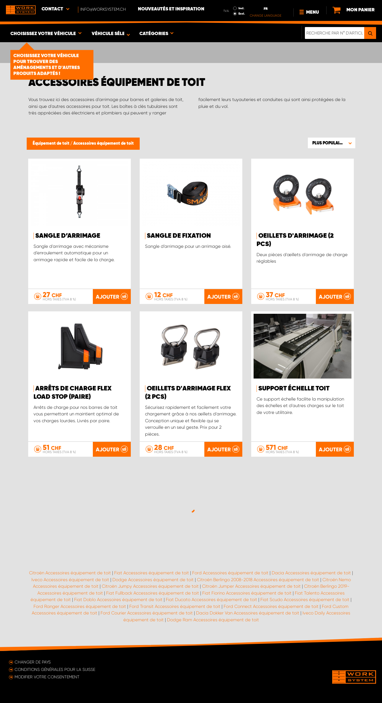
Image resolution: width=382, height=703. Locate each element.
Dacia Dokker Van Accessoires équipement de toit (247, 613)
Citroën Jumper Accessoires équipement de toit (251, 586)
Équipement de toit (51, 143)
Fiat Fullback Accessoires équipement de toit (152, 593)
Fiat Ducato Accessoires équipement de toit (211, 599)
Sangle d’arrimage (67, 236)
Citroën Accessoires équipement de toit (70, 573)
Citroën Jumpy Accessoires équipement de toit (150, 586)
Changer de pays (33, 662)
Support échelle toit (294, 388)
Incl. (241, 8)
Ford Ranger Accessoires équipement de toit (80, 606)
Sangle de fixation (179, 236)
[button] (331, 143)
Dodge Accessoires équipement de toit (153, 579)
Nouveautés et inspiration (171, 9)
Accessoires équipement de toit (103, 143)
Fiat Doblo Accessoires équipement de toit (118, 599)
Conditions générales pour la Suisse (55, 669)
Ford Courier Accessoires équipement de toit (147, 613)
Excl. (241, 13)
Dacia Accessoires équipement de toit (311, 573)
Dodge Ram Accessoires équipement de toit (213, 619)
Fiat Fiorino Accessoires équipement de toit (247, 593)
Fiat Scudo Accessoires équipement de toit (304, 599)
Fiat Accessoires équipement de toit (151, 573)
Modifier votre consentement (47, 676)
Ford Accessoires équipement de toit (230, 573)
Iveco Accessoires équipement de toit (70, 579)
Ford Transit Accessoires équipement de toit (174, 606)
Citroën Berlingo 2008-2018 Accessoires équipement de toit (258, 579)
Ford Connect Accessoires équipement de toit (271, 606)
